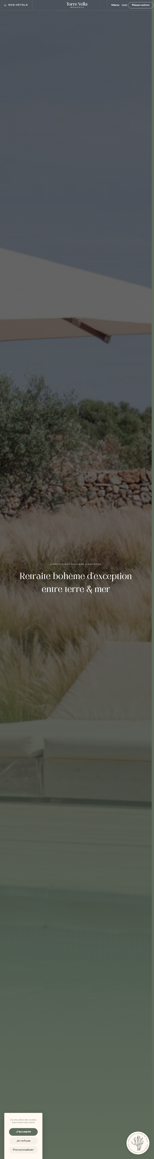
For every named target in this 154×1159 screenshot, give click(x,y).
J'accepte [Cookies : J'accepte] (23, 1132)
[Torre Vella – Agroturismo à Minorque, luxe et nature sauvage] (77, 5)
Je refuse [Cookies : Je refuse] (23, 1141)
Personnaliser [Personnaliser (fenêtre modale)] (23, 1150)
